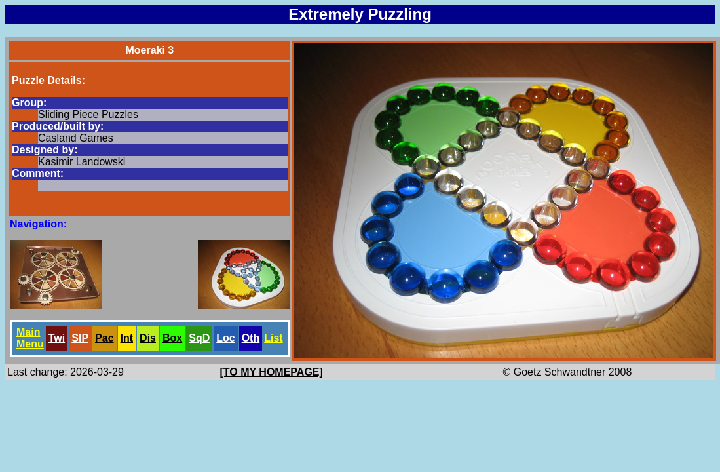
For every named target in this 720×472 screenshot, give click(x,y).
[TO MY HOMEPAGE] (271, 372)
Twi (56, 338)
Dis (148, 338)
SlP (79, 338)
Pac (104, 338)
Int (127, 338)
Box (172, 338)
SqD (199, 338)
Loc (225, 338)
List (273, 338)
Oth (251, 338)
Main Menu (30, 337)
